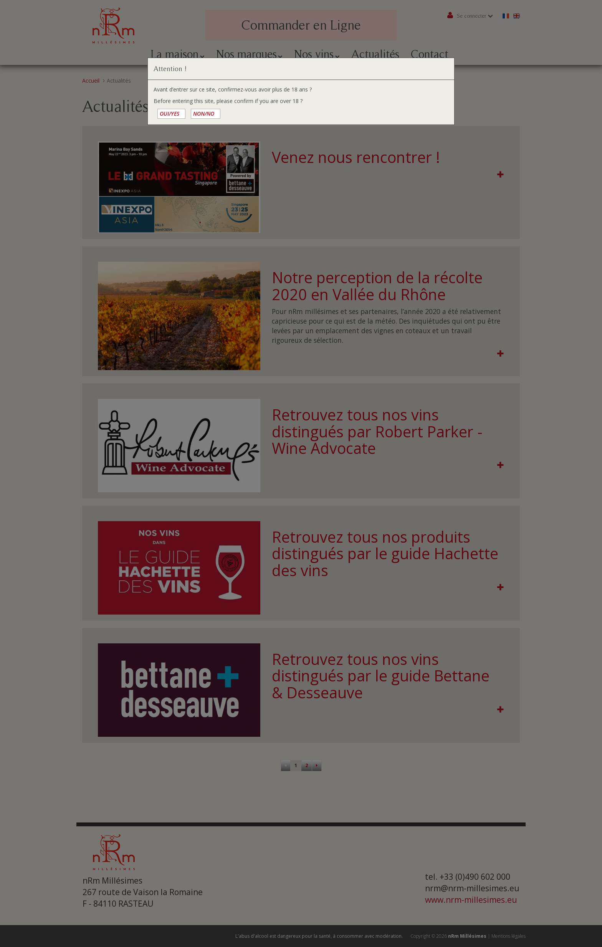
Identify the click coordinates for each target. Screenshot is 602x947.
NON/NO (203, 113)
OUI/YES (169, 113)
